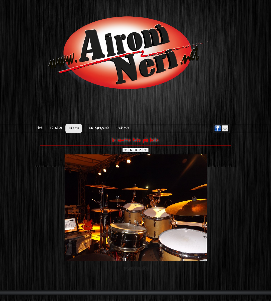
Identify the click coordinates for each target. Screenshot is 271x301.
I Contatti (122, 128)
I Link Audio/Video (97, 128)
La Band (56, 128)
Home (40, 128)
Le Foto (74, 128)
